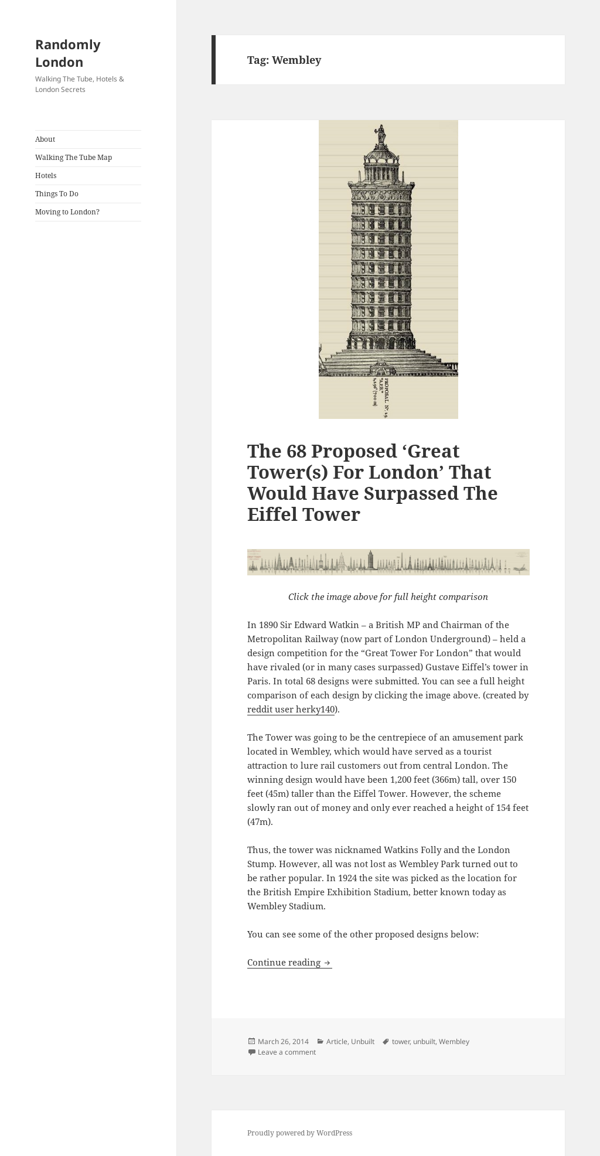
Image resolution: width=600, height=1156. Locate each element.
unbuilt (424, 1041)
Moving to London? (67, 212)
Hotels (45, 175)
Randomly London (68, 52)
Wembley (454, 1041)
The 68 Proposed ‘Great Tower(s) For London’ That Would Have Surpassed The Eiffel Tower (372, 482)
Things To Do (57, 194)
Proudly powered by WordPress (299, 1133)
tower (401, 1041)
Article (336, 1041)
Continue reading (289, 962)
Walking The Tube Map (73, 157)
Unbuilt (362, 1041)
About (45, 139)
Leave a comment (287, 1052)
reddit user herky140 (291, 709)
